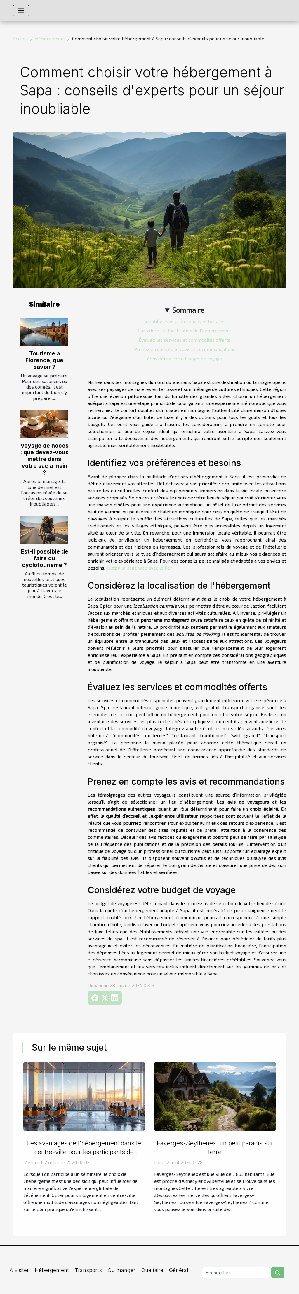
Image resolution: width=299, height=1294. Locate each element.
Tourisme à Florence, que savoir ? (44, 360)
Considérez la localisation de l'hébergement (184, 330)
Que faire (152, 1270)
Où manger (121, 1270)
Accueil (20, 38)
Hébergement (50, 38)
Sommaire (188, 310)
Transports (88, 1270)
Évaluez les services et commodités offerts (184, 340)
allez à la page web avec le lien (139, 567)
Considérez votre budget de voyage (184, 358)
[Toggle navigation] (21, 10)
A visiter (19, 1270)
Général (178, 1270)
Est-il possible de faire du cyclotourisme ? (44, 558)
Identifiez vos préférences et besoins (185, 321)
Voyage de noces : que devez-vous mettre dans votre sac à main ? (44, 459)
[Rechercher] (236, 1272)
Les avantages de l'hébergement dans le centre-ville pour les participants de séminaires (84, 1152)
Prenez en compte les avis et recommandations (184, 349)
